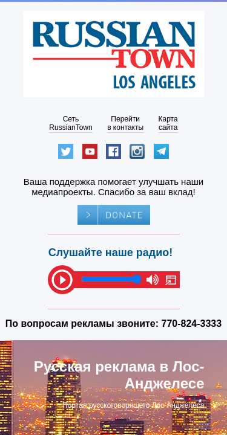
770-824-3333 (192, 323)
